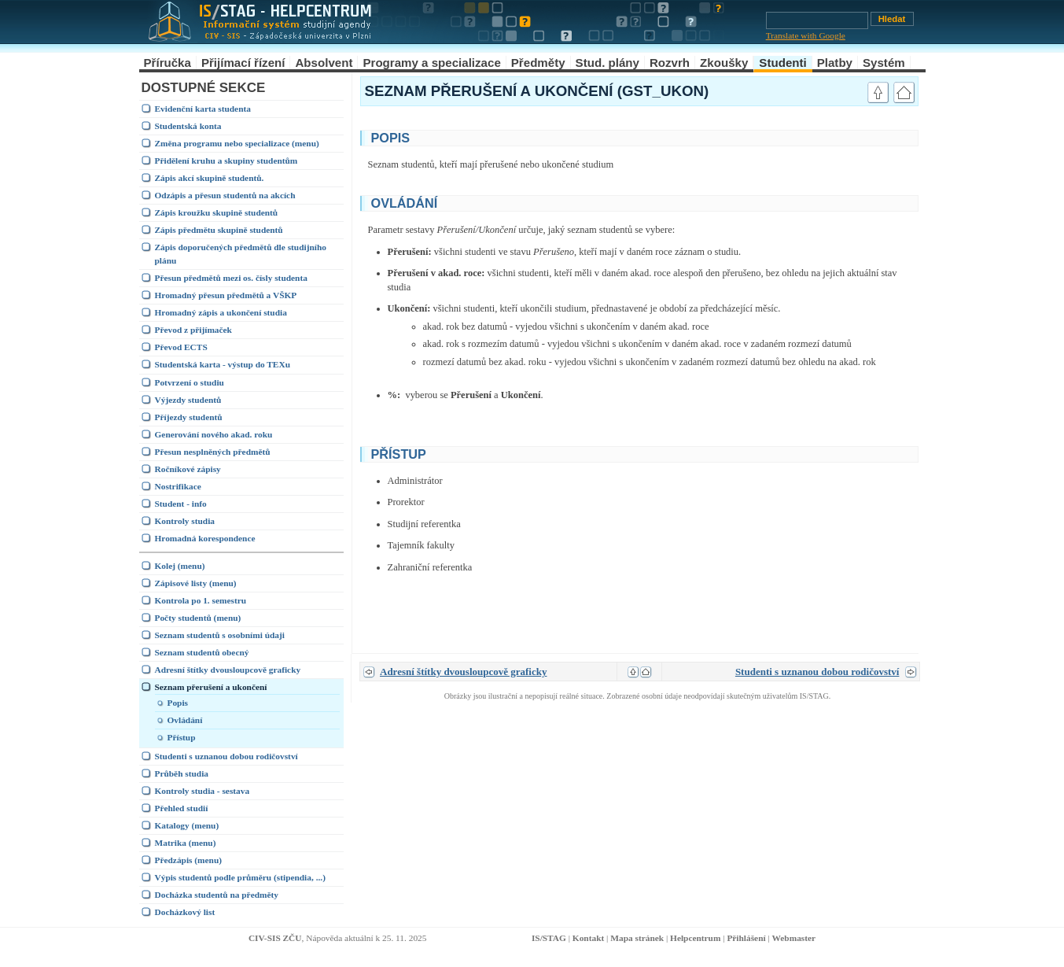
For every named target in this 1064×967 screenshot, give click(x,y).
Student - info (181, 503)
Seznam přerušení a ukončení (211, 687)
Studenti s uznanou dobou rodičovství (226, 756)
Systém (884, 62)
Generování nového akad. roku (214, 434)
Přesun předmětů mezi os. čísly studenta (231, 277)
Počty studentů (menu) (198, 617)
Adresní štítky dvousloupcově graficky (228, 669)
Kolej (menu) (180, 565)
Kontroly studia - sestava (202, 790)
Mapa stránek (637, 938)
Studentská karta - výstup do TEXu (222, 364)
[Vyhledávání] (817, 20)
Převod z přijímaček (193, 329)
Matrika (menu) (185, 842)
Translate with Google (805, 35)
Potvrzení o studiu (189, 382)
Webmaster (794, 938)
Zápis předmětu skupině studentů (219, 229)
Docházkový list (185, 912)
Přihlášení (746, 938)
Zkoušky (724, 62)
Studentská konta (188, 126)
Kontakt (588, 938)
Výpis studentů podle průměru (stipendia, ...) (240, 877)
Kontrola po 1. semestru (201, 600)
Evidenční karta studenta (203, 108)
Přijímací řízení (243, 62)
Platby (834, 62)
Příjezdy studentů (189, 417)
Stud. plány (607, 62)
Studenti (782, 62)
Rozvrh (670, 62)
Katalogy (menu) (187, 825)
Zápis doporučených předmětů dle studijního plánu (240, 253)
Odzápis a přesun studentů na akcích (225, 195)
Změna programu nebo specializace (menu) (237, 143)
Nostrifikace (178, 486)
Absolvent (323, 62)
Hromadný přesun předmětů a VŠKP (226, 295)
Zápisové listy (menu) (196, 583)
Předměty (538, 62)
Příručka (167, 62)
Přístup (182, 737)
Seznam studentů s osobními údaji (220, 635)
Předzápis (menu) (189, 860)
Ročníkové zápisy (188, 469)
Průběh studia (182, 773)
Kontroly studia (185, 521)
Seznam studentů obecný (202, 652)
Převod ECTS (181, 347)
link (843, 136)
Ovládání (185, 720)
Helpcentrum (695, 938)
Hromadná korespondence (205, 538)
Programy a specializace (431, 62)
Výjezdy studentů (188, 399)
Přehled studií (181, 808)
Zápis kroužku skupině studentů (216, 212)
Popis (178, 702)
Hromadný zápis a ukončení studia (221, 312)
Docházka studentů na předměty (216, 894)
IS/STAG (549, 938)
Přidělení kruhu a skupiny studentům (226, 160)
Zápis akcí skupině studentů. (209, 178)
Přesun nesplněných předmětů (213, 451)
